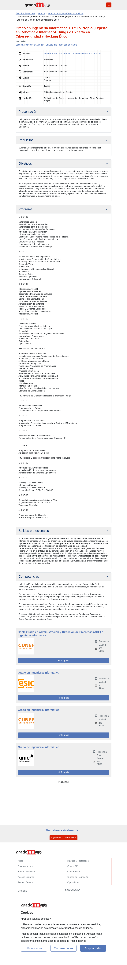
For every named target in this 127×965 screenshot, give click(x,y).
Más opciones (33, 948)
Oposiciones (73, 882)
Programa (26, 209)
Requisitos (26, 140)
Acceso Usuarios (26, 877)
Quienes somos (25, 866)
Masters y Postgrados (78, 861)
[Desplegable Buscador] (108, 4)
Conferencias (73, 871)
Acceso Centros (25, 882)
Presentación (28, 111)
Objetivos (25, 163)
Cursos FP (72, 866)
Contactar (22, 891)
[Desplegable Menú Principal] (19, 5)
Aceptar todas (93, 948)
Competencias (29, 576)
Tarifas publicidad (26, 871)
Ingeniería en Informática (63, 837)
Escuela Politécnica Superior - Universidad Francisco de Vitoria (46, 45)
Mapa (20, 861)
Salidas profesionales (34, 531)
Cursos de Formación (77, 877)
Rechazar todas (63, 948)
